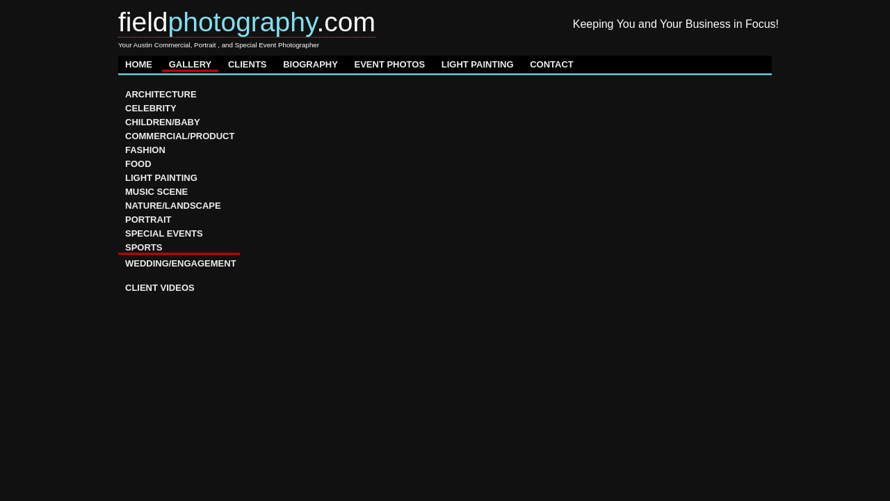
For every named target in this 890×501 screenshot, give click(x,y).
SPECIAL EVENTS (164, 233)
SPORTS (143, 247)
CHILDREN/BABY (162, 122)
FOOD (138, 164)
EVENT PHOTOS (390, 64)
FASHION (145, 150)
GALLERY (190, 64)
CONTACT (552, 64)
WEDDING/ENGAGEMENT (180, 263)
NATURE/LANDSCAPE (173, 205)
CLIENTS (247, 64)
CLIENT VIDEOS (160, 288)
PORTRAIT (148, 219)
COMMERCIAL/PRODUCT (179, 136)
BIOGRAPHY (310, 64)
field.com (246, 22)
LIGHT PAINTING (478, 64)
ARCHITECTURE (161, 94)
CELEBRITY (151, 108)
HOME (138, 64)
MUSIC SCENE (156, 191)
